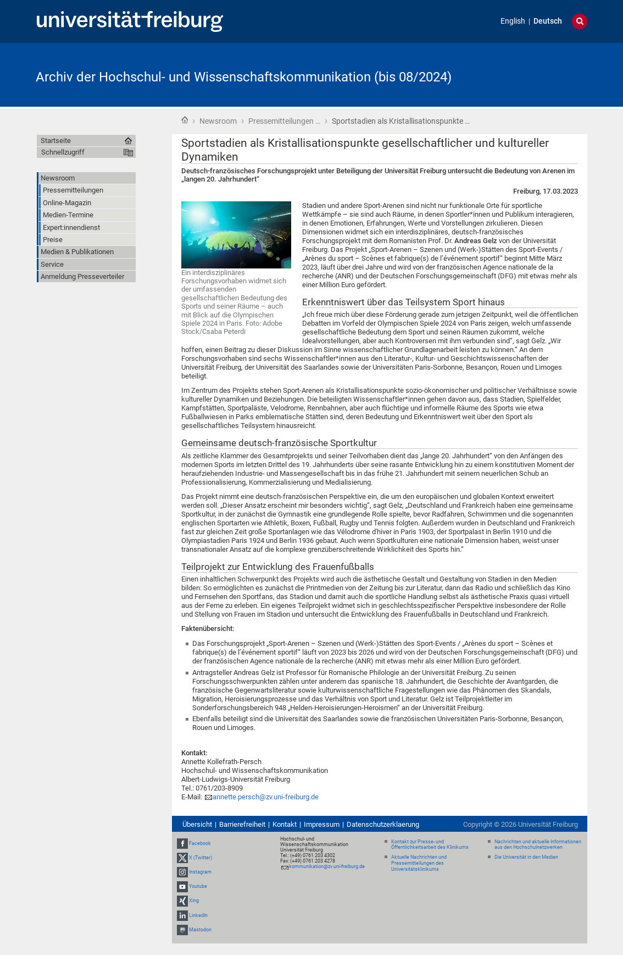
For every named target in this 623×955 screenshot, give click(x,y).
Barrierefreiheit (242, 824)
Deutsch (547, 21)
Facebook (200, 843)
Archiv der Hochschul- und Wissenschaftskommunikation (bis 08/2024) (244, 77)
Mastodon (200, 929)
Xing (194, 901)
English (512, 21)
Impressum (322, 824)
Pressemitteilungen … (284, 121)
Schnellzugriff (63, 152)
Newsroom (218, 121)
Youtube (198, 886)
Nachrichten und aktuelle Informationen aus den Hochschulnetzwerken (537, 844)
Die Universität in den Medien (526, 857)
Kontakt (284, 824)
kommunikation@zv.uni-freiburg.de (327, 866)
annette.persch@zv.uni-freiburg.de (266, 797)
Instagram (200, 872)
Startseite (184, 120)
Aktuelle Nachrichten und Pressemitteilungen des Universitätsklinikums (419, 863)
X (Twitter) (200, 857)
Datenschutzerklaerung (383, 824)
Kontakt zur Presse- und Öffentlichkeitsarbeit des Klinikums (430, 844)
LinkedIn (198, 915)
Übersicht (197, 824)
